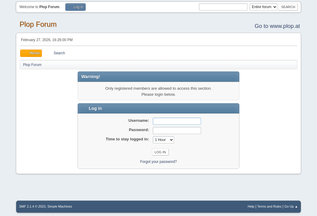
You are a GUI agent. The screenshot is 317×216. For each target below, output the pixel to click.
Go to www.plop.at (277, 26)
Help (251, 206)
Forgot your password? (158, 162)
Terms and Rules (269, 206)
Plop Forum (38, 24)
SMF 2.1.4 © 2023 (32, 206)
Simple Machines (59, 206)
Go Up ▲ (291, 206)
